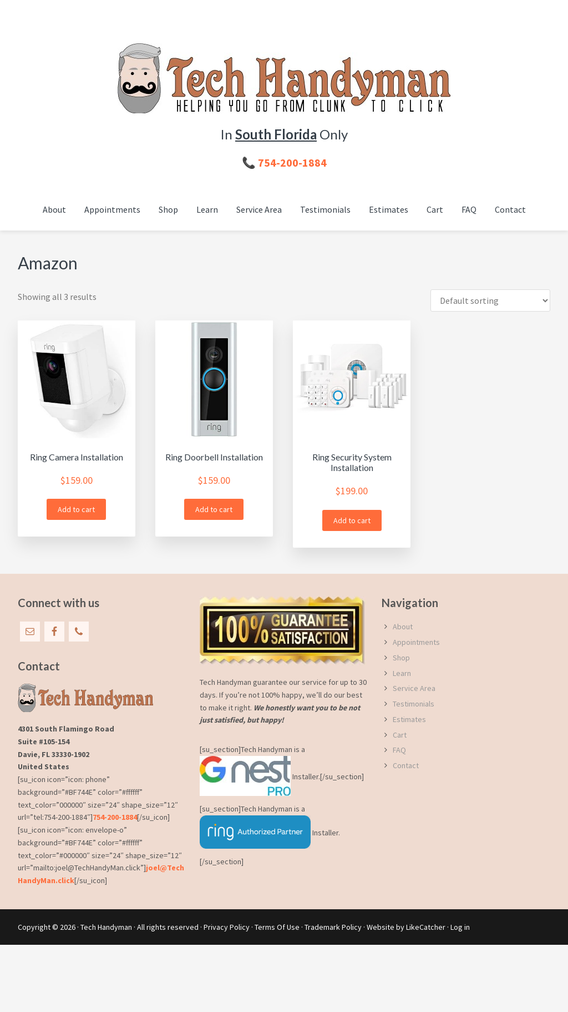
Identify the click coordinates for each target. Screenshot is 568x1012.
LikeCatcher (425, 927)
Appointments (416, 642)
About (403, 627)
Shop (401, 658)
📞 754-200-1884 (284, 162)
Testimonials (413, 704)
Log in (460, 927)
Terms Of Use (277, 927)
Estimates (409, 719)
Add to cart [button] (76, 509)
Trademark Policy (333, 927)
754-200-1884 (115, 817)
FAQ (399, 750)
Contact (406, 765)
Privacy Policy (227, 927)
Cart (400, 735)
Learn (402, 673)
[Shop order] (490, 300)
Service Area (414, 688)
